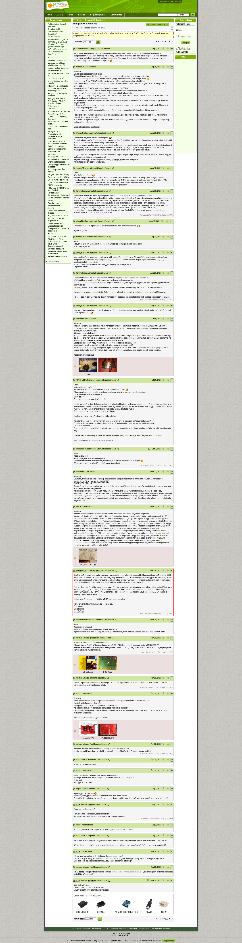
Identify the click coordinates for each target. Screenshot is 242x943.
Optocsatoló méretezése (58, 182)
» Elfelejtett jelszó (183, 48)
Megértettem (169, 941)
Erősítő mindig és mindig (58, 180)
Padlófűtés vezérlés (56, 114)
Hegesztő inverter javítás (58, 216)
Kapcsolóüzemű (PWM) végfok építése (57, 90)
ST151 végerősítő (55, 185)
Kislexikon (178, 1)
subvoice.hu (78, 397)
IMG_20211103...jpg (88, 564)
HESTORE (170, 1)
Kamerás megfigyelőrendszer (56, 155)
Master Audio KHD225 (100, 481)
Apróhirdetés (116, 15)
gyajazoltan (94, 638)
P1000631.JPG (107, 738)
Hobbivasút (162, 1)
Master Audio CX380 (116, 590)
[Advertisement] (186, 105)
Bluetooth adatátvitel (56, 249)
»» (99, 919)
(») (112, 49)
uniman (79, 638)
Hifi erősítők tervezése (57, 78)
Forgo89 (93, 49)
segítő (78, 789)
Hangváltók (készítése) (85, 23)
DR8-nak (107, 599)
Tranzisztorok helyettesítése (54, 204)
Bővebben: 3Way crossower (85, 764)
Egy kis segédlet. (81, 231)
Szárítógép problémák (57, 149)
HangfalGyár (79, 611)
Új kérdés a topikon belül (157, 24)
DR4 (125, 683)
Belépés (186, 43)
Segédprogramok (98, 15)
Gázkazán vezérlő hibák (57, 60)
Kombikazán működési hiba (59, 111)
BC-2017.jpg (88, 672)
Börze (50, 58)
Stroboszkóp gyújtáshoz (57, 236)
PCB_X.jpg (107, 672)
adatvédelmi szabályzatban (141, 941)
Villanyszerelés (54, 132)
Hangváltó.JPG (88, 738)
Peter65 (79, 472)
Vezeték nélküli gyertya (57, 256)
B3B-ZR (164, 911)
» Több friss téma (53, 261)
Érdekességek (53, 106)
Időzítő (50, 200)
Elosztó (154, 929)
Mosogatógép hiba (55, 226)
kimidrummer (81, 570)
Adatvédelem (95, 929)
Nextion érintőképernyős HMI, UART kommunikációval (58, 244)
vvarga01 (80, 67)
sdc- (139, 91)
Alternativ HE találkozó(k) (58, 86)
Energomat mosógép (56, 162)
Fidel (78, 694)
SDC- (92, 91)
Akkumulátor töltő (55, 71)
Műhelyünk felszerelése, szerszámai (58, 252)
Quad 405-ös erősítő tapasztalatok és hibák (57, 142)
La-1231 (113, 683)
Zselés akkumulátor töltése (59, 177)
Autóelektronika (54, 152)
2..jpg (108, 374)
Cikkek (60, 15)
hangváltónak (110, 749)
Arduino (51, 208)
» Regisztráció (182, 51)
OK (193, 15)
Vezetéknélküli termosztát (58, 159)
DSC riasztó (53, 109)
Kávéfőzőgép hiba (55, 239)
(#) (74, 49)
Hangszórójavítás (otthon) (58, 174)
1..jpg (88, 374)
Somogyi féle (117, 159)
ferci (78, 191)
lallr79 (78, 507)
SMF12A (101, 911)
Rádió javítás (53, 233)
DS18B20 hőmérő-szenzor (58, 198)
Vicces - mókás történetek (58, 68)
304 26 (117, 645)
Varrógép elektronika (56, 98)
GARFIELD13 (82, 380)
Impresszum (144, 929)
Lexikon (81, 15)
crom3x (87, 28)
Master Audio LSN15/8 (83, 484)
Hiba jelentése (164, 929)
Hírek (49, 15)
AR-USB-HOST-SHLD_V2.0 (126, 911)
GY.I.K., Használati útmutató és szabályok (120, 929)
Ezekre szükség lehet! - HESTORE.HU (89, 896)
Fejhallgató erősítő (55, 223)
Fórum (70, 15)
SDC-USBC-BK (82, 911)
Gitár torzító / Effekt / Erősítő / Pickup (56, 102)
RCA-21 (149, 911)
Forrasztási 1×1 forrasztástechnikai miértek (59, 194)
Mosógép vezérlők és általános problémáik (56, 64)
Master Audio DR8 (81, 481)
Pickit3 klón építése (56, 146)
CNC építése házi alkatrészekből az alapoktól (55, 136)
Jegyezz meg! (186, 36)
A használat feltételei (80, 929)
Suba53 (79, 49)
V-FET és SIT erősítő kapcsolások (56, 219)
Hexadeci (80, 319)
